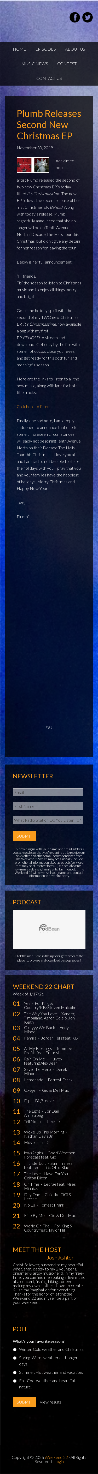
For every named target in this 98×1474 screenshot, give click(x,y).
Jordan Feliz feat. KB (59, 1037)
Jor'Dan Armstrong (41, 1113)
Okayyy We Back (40, 1027)
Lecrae (53, 1121)
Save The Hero (38, 1069)
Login (59, 1461)
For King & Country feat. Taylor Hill (48, 1227)
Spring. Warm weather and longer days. (48, 1360)
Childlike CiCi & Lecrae (47, 1196)
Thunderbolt (35, 1163)
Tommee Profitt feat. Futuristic (48, 1050)
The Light (32, 1110)
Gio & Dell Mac (55, 1090)
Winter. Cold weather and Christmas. (51, 1349)
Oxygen (31, 1090)
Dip (27, 1100)
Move (30, 1142)
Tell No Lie (33, 1121)
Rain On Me (35, 1058)
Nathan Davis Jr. (38, 1135)
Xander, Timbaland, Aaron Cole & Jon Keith (49, 1017)
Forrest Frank (60, 1079)
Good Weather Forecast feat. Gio (49, 1154)
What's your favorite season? (39, 1341)
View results (50, 1401)
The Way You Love (41, 1013)
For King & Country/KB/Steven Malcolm (50, 1005)
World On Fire (37, 1225)
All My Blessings (38, 1048)
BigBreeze (44, 1100)
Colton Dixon (35, 1177)
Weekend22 (31, 18)
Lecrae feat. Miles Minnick (50, 1186)
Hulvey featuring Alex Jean (43, 1060)
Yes (27, 1003)
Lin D (44, 1142)
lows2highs (34, 1152)
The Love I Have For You (46, 1173)
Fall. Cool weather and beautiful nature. (47, 1383)
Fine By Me (34, 1215)
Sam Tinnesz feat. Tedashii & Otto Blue (48, 1165)
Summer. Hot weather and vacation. (51, 1372)
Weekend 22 (56, 1457)
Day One (32, 1194)
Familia (30, 1037)
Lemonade (34, 1079)
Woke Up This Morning (44, 1131)
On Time (32, 1183)
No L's (30, 1204)
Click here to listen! (34, 406)
